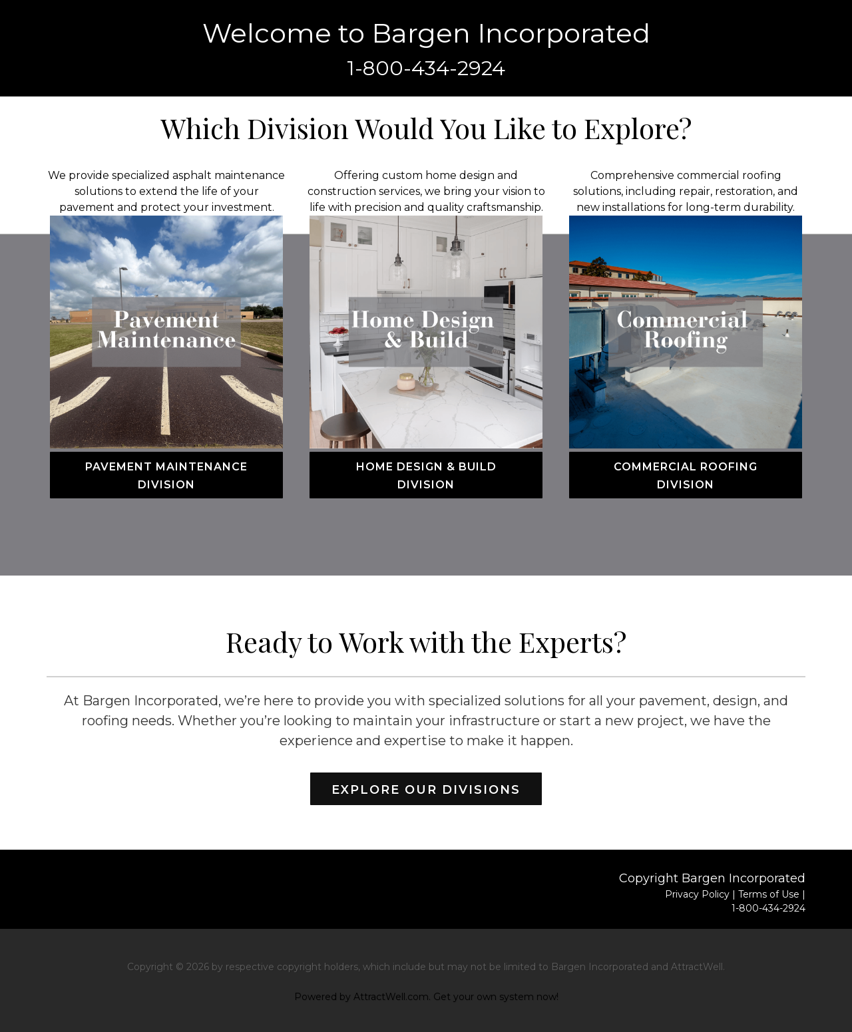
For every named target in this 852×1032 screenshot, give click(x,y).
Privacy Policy (697, 894)
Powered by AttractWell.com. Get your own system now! (426, 997)
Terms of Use (768, 894)
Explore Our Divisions (426, 789)
